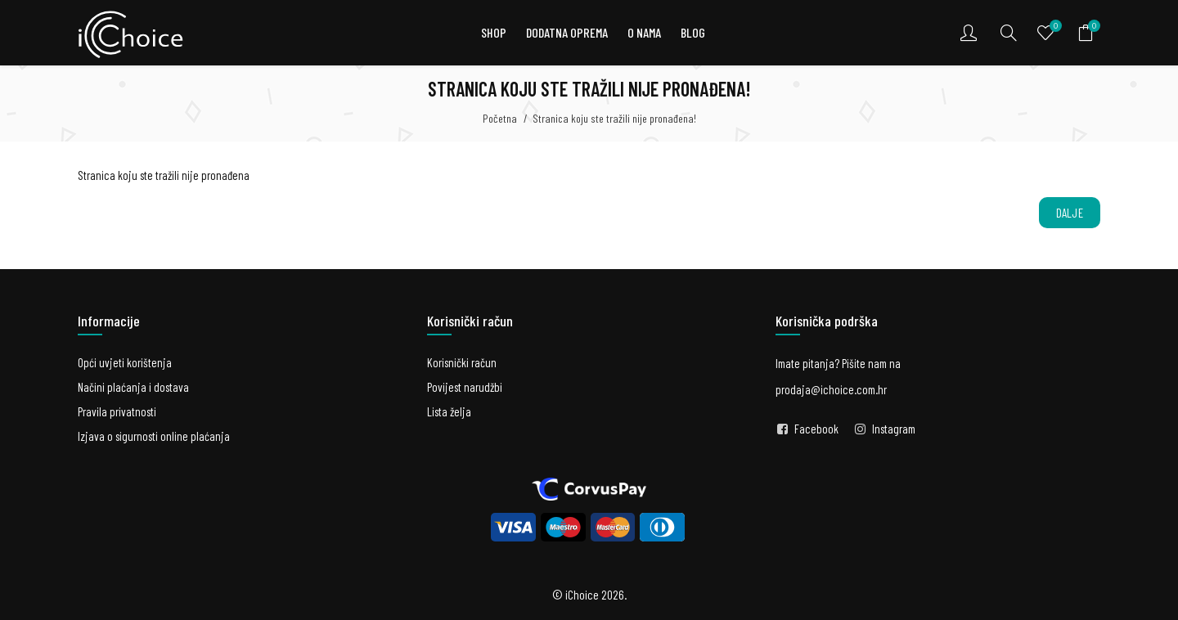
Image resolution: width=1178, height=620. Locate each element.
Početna (500, 118)
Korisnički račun (462, 362)
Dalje (1070, 212)
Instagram (893, 428)
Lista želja (449, 411)
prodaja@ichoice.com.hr (831, 389)
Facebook (816, 428)
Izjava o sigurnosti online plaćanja (154, 436)
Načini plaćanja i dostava (133, 387)
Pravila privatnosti (117, 411)
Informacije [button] (109, 321)
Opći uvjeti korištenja (125, 362)
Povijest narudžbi (464, 387)
